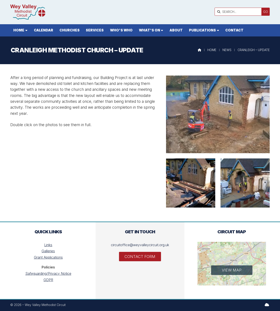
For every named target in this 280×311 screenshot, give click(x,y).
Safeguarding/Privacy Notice (48, 273)
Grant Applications (48, 257)
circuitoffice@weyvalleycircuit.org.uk (140, 245)
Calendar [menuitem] (43, 30)
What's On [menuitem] (149, 30)
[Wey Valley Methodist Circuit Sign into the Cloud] (267, 304)
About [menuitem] (176, 30)
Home (211, 50)
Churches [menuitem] (70, 30)
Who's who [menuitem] (121, 30)
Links (48, 245)
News (226, 50)
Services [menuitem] (95, 30)
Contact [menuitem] (234, 30)
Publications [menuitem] (202, 30)
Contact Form (139, 256)
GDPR (48, 280)
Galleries (48, 251)
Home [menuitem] (18, 30)
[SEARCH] (239, 11)
